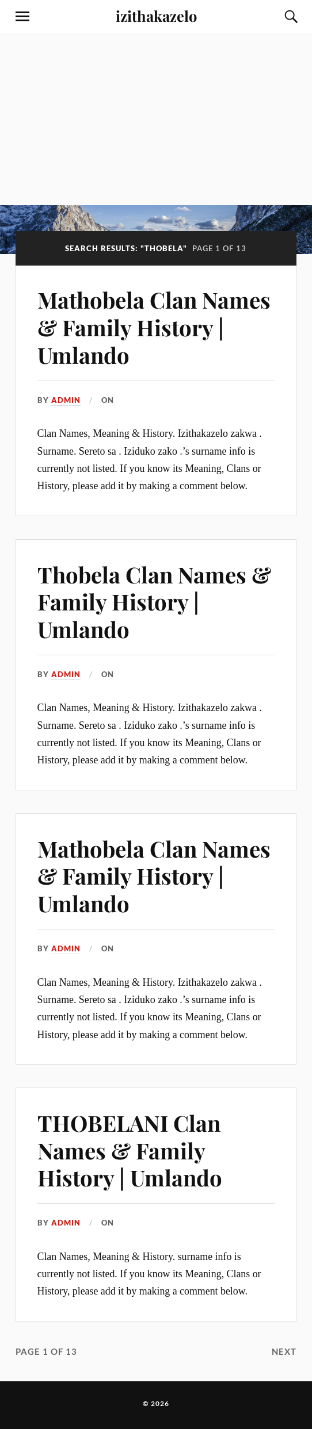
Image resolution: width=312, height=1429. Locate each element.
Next (284, 1351)
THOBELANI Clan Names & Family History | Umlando (129, 1150)
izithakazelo (156, 15)
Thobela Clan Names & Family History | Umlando (154, 602)
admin (66, 400)
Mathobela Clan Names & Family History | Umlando (154, 327)
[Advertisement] (156, 119)
